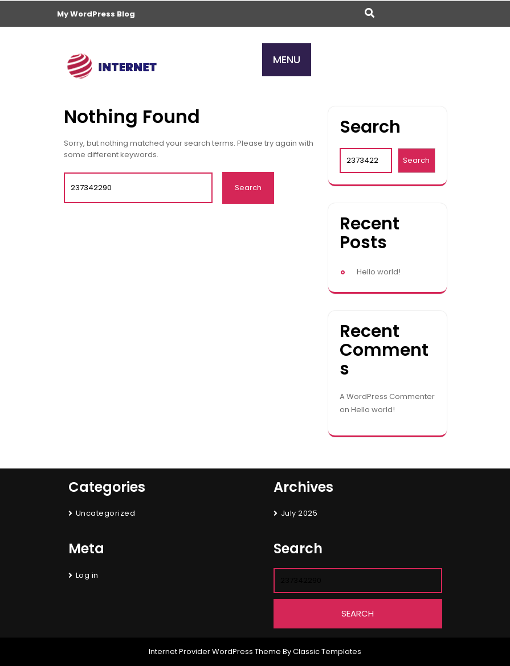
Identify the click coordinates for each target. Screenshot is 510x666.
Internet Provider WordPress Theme (215, 651)
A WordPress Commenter (387, 396)
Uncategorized (106, 513)
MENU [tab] (286, 59)
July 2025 (299, 513)
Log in (87, 575)
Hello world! (379, 271)
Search (370, 127)
